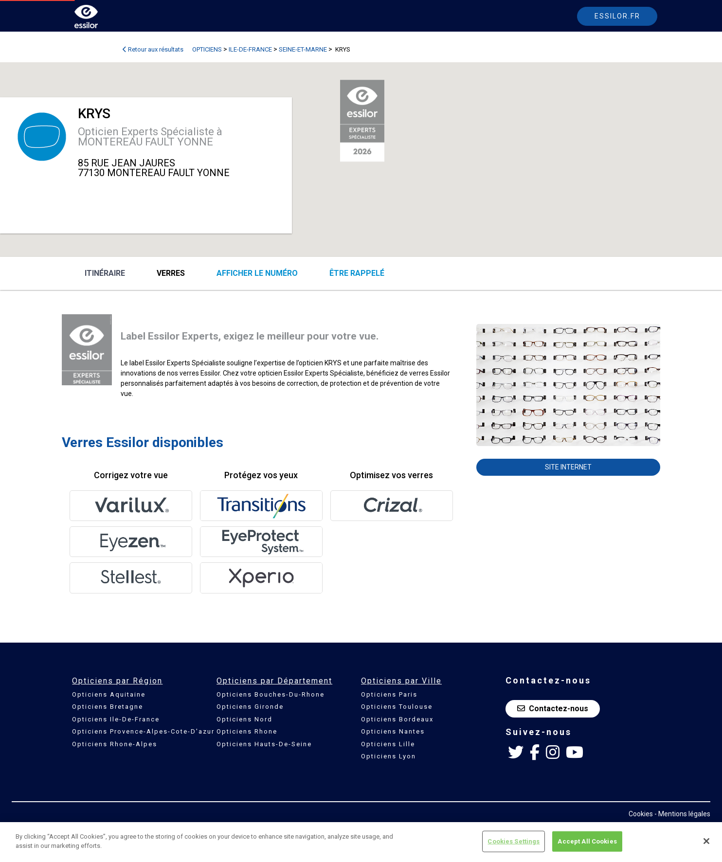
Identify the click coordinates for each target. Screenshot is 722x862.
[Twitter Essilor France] (515, 752)
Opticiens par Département (274, 680)
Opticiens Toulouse (397, 706)
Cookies (641, 814)
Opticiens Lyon (388, 756)
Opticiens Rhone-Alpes (114, 744)
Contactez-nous (552, 708)
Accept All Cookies (587, 841)
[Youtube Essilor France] (574, 752)
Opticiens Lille (388, 744)
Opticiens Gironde (250, 706)
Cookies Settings (513, 841)
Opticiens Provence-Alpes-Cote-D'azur (143, 731)
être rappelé (356, 273)
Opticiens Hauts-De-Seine (264, 744)
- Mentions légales (682, 814)
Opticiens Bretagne (107, 706)
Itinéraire (105, 273)
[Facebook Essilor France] (534, 752)
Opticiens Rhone (247, 731)
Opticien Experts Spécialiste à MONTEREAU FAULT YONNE (150, 137)
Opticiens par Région (117, 680)
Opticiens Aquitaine (108, 694)
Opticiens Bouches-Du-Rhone (271, 694)
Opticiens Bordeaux (397, 719)
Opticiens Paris (389, 694)
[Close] (706, 841)
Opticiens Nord (244, 719)
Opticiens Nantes (393, 731)
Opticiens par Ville (401, 680)
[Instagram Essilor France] (552, 752)
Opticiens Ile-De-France (116, 719)
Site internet (568, 467)
